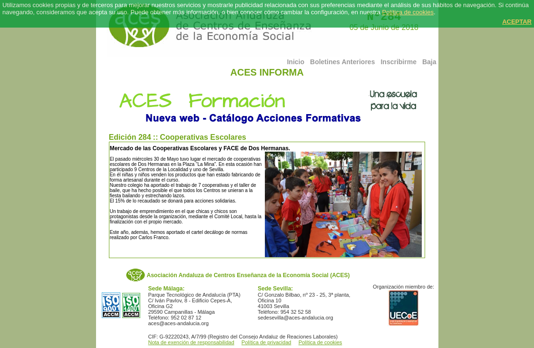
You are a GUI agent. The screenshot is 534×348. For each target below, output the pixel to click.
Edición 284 (130, 137)
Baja (429, 62)
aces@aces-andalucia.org (178, 323)
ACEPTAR (517, 21)
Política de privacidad (266, 342)
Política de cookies (408, 12)
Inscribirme (398, 62)
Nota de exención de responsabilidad (191, 342)
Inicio (295, 62)
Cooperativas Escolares (203, 137)
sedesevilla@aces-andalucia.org (295, 317)
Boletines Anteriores (342, 62)
